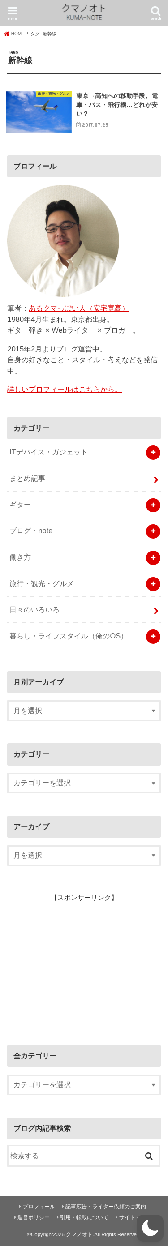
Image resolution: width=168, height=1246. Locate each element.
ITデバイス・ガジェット (48, 452)
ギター (20, 505)
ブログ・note (30, 531)
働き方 (20, 557)
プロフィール (39, 1206)
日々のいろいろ (34, 609)
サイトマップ (135, 1217)
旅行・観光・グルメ (41, 583)
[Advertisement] (74, 964)
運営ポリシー (33, 1217)
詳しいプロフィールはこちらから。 (64, 389)
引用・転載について (84, 1217)
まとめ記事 (27, 478)
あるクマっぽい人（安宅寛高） (79, 308)
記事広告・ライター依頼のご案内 (105, 1206)
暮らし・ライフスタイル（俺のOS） (68, 636)
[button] (150, 1228)
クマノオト (79, 1234)
